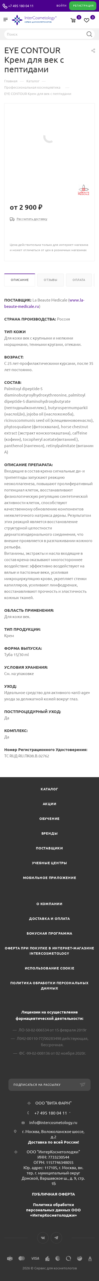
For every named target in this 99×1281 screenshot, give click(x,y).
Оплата (79, 279)
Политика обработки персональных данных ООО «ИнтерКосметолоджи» (53, 1209)
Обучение (49, 818)
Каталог (49, 789)
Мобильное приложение (49, 878)
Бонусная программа (49, 933)
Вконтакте (43, 1238)
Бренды (49, 833)
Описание (20, 279)
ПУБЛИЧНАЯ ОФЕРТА (53, 1194)
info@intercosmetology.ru (53, 1122)
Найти (89, 34)
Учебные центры (49, 863)
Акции (49, 804)
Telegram (56, 1238)
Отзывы (50, 279)
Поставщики (49, 848)
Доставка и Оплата (49, 918)
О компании (49, 904)
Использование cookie (49, 968)
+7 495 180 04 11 (21, 6)
